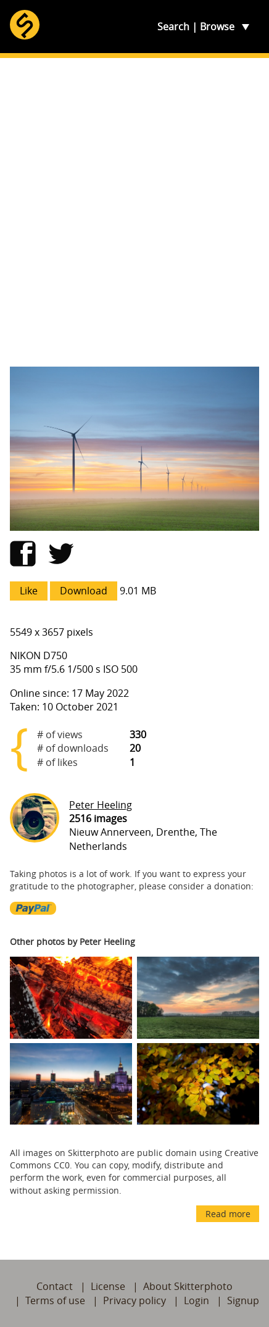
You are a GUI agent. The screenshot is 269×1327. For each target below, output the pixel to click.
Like (29, 590)
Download (83, 590)
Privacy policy (134, 1300)
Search (173, 26)
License (108, 1286)
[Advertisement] (134, 212)
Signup (243, 1300)
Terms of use (55, 1300)
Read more (227, 1214)
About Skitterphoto (188, 1286)
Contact (54, 1286)
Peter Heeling (100, 805)
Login (196, 1300)
